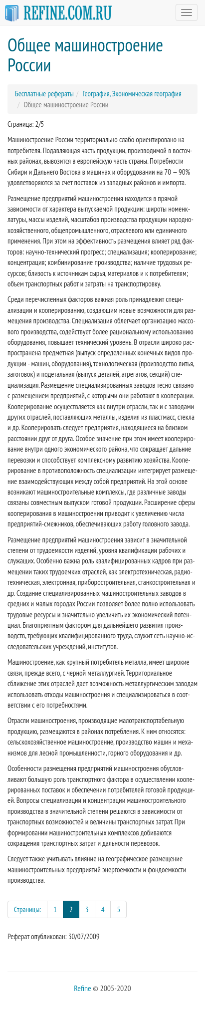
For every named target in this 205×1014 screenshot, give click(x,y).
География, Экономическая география (131, 93)
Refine (82, 988)
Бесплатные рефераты (44, 93)
